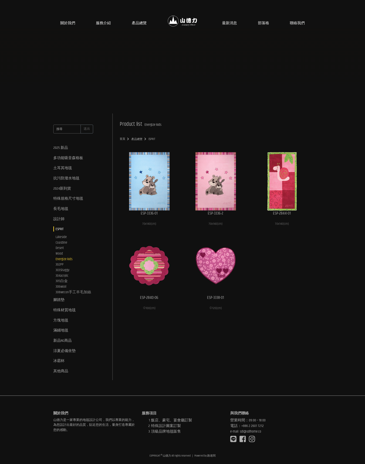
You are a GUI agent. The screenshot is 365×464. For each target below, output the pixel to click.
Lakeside (61, 238)
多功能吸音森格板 (68, 158)
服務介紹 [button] (103, 23)
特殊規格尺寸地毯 (68, 199)
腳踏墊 (58, 301)
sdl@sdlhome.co (250, 431)
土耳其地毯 (62, 168)
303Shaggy (62, 271)
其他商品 (60, 373)
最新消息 (229, 23)
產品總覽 (139, 23)
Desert (60, 249)
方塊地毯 (60, 322)
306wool (61, 288)
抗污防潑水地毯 (66, 178)
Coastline (61, 243)
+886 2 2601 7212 (252, 425)
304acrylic (62, 277)
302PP (60, 266)
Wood (59, 254)
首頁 (123, 139)
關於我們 (67, 23)
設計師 (58, 219)
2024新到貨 (62, 189)
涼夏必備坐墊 (64, 353)
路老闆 (211, 456)
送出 (87, 128)
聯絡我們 (297, 23)
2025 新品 (60, 148)
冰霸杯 (58, 363)
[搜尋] (67, 129)
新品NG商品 (62, 342)
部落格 (263, 23)
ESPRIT (60, 230)
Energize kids (64, 260)
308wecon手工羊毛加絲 (73, 294)
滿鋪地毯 (60, 332)
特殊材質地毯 (64, 312)
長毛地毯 (60, 209)
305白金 (62, 282)
